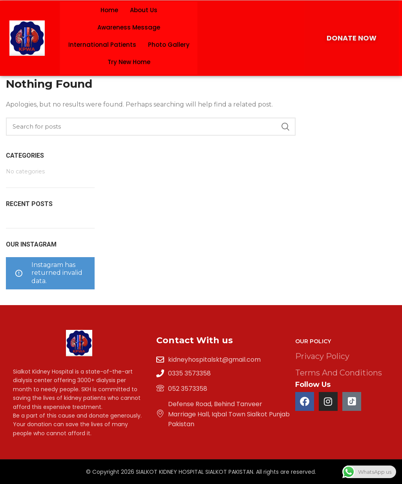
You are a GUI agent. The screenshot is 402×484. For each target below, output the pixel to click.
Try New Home (129, 62)
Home (109, 10)
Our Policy (313, 341)
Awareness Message (128, 27)
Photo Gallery (169, 44)
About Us (143, 10)
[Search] (151, 127)
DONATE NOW (351, 38)
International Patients (102, 44)
